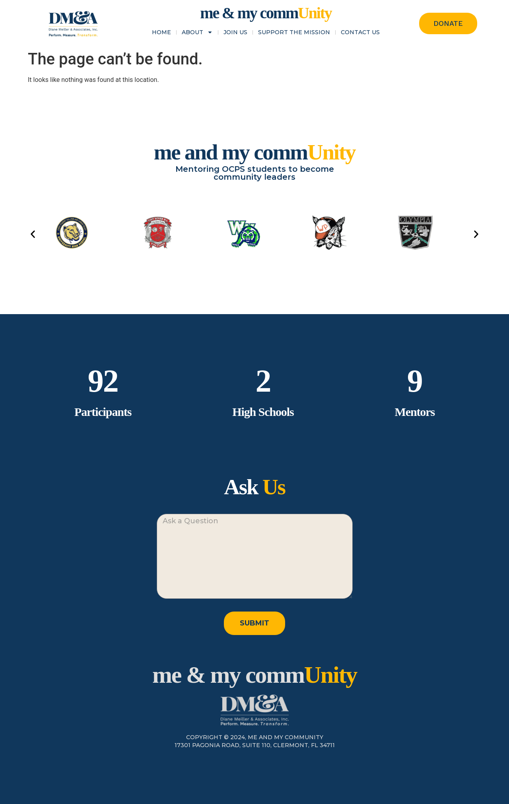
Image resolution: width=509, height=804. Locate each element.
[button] (33, 234)
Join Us (235, 32)
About (197, 32)
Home (161, 32)
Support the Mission (294, 32)
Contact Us (360, 32)
